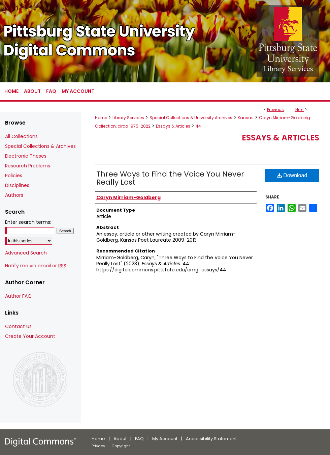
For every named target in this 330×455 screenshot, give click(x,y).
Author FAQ (18, 296)
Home (101, 118)
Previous (275, 109)
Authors (14, 195)
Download (292, 175)
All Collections (21, 136)
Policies (13, 175)
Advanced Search (26, 252)
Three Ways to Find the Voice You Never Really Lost (170, 178)
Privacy (98, 446)
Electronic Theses (25, 156)
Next (299, 109)
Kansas (246, 118)
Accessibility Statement (211, 438)
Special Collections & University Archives (191, 118)
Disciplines (17, 185)
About (120, 438)
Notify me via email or (35, 265)
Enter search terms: (28, 222)
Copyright (120, 446)
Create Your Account (30, 336)
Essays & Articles (173, 126)
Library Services (128, 118)
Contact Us (18, 326)
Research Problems (27, 165)
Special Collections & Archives (40, 146)
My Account (164, 438)
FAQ (139, 438)
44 (198, 126)
